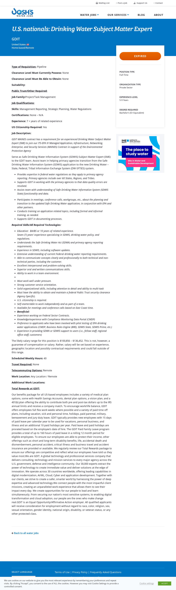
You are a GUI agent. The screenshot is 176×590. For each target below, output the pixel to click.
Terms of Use (62, 572)
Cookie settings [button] (147, 583)
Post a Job (121, 3)
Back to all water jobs (25, 533)
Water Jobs (88, 14)
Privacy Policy (79, 572)
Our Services (117, 14)
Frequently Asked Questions (105, 572)
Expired (140, 56)
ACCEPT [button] (164, 583)
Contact (158, 3)
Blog (141, 14)
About (158, 14)
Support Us (140, 3)
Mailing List (103, 3)
